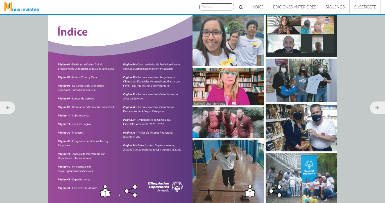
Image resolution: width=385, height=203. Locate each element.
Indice (258, 7)
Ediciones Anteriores (294, 7)
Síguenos (335, 7)
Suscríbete (365, 7)
